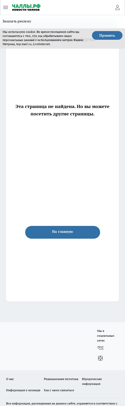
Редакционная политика (61, 379)
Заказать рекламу (17, 21)
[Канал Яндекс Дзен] (100, 358)
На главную (62, 231)
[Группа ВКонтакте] (100, 348)
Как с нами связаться (59, 390)
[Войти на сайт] (117, 7)
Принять (107, 35)
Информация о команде (23, 390)
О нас (10, 379)
